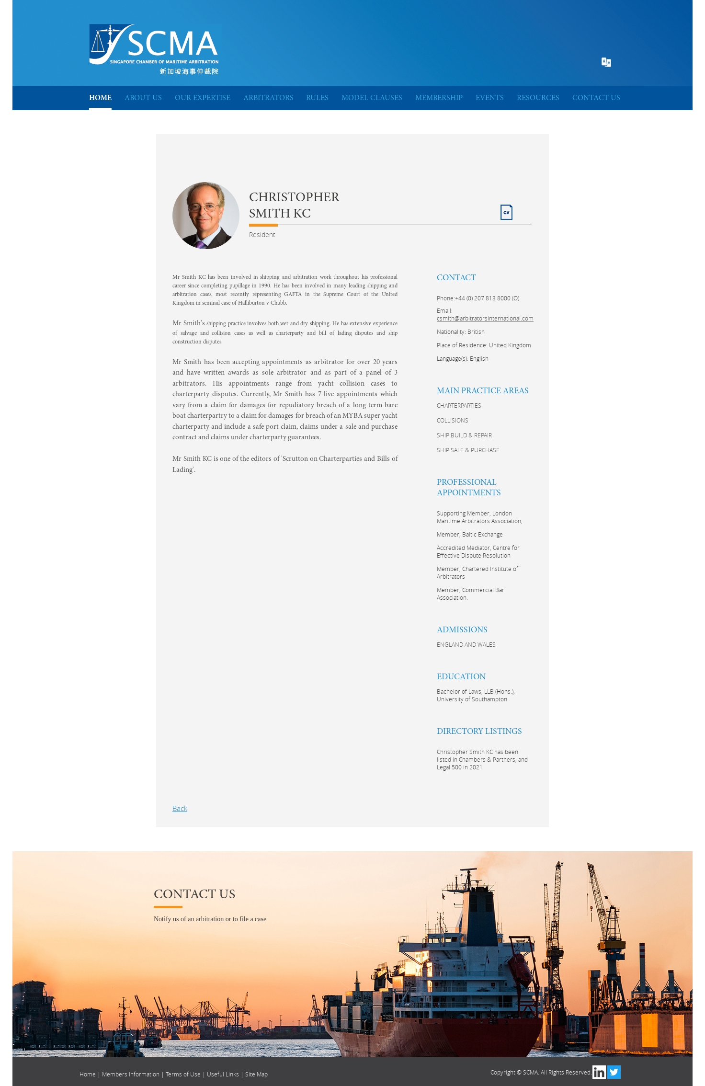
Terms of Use (183, 1074)
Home (88, 1074)
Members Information (130, 1074)
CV (505, 208)
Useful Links (223, 1074)
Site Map (256, 1074)
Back (179, 808)
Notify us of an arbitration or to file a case (210, 919)
